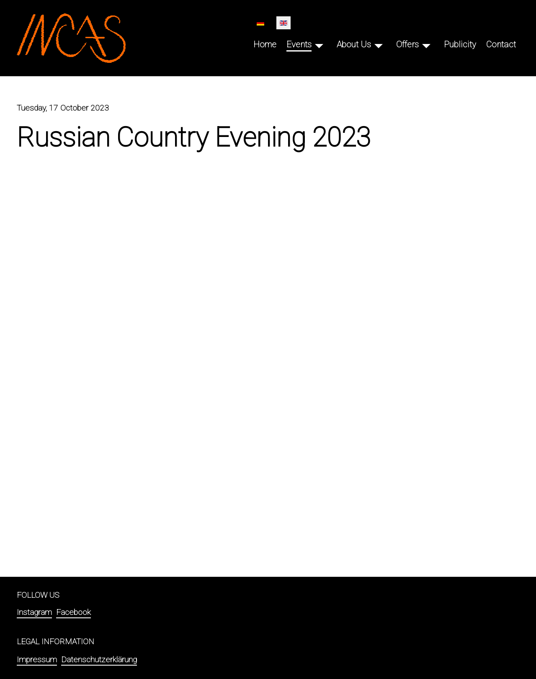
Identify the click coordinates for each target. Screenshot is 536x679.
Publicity (460, 44)
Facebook (73, 612)
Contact (501, 44)
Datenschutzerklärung (99, 659)
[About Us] (378, 44)
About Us (354, 44)
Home (264, 44)
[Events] (319, 44)
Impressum (37, 659)
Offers (407, 44)
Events (299, 44)
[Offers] (426, 44)
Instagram (34, 612)
